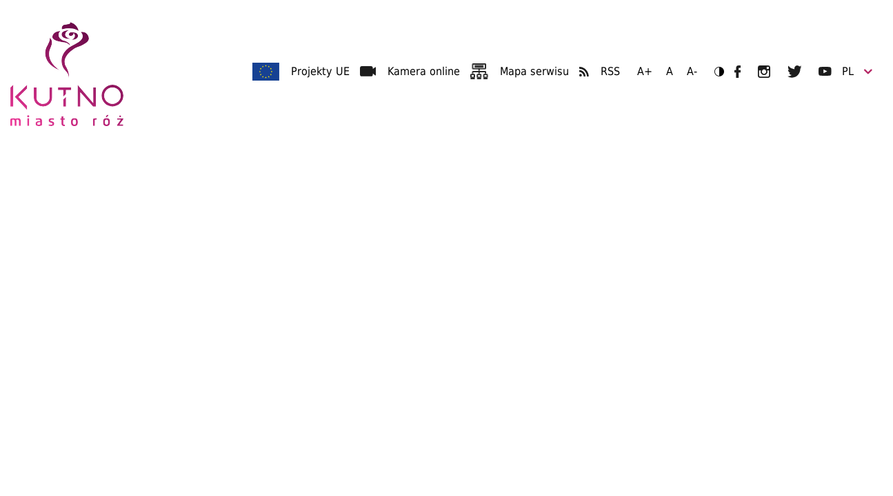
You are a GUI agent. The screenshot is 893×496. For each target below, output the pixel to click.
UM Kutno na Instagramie (764, 71)
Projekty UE (320, 71)
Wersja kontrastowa (714, 71)
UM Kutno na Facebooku (737, 71)
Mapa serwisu (534, 71)
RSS (610, 71)
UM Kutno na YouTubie (825, 71)
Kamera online (424, 71)
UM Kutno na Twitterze (794, 71)
